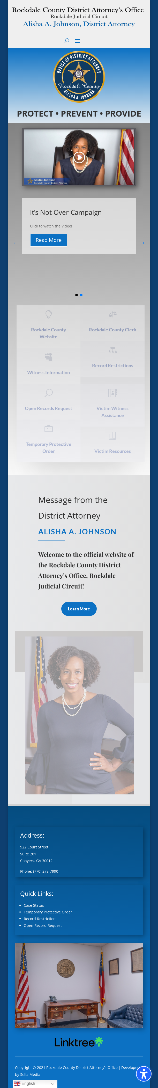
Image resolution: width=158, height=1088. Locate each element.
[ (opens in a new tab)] (113, 314)
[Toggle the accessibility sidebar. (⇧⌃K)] (144, 1074)
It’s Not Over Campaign (66, 212)
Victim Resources (113, 451)
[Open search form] (67, 40)
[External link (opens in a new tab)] (78, 1047)
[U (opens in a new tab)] (49, 393)
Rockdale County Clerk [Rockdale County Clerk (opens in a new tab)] (113, 329)
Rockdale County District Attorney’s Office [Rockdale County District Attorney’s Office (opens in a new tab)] (82, 1067)
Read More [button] (49, 239)
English (24, 1084)
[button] (77, 41)
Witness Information (49, 372)
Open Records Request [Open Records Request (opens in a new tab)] (49, 408)
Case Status (34, 905)
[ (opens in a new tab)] (49, 314)
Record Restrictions (113, 365)
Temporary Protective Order (48, 912)
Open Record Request (43, 925)
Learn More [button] (79, 608)
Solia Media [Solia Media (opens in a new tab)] (30, 1074)
